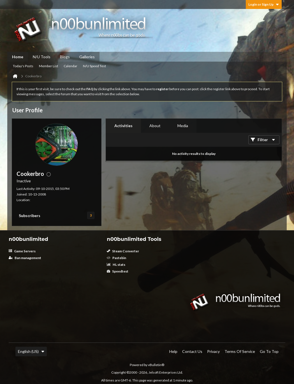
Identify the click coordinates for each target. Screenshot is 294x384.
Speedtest (117, 271)
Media (182, 125)
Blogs (65, 56)
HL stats (116, 264)
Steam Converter (123, 251)
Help (173, 351)
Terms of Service (239, 351)
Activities (123, 125)
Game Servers (22, 251)
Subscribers (29, 215)
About (155, 125)
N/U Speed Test (94, 66)
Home (17, 56)
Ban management (25, 258)
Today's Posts (23, 66)
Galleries (87, 56)
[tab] (123, 126)
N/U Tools (41, 56)
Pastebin (116, 258)
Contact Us (192, 351)
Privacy (213, 351)
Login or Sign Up (263, 4)
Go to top (269, 351)
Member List (48, 66)
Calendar (70, 66)
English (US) (31, 351)
